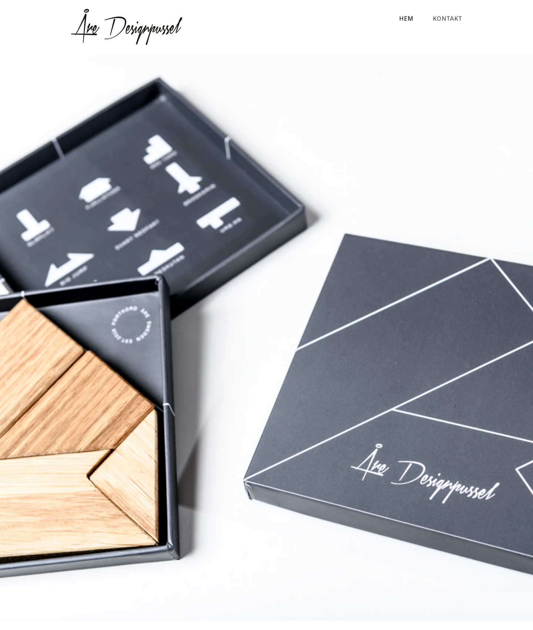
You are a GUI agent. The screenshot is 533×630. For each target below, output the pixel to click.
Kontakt (447, 19)
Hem (406, 19)
